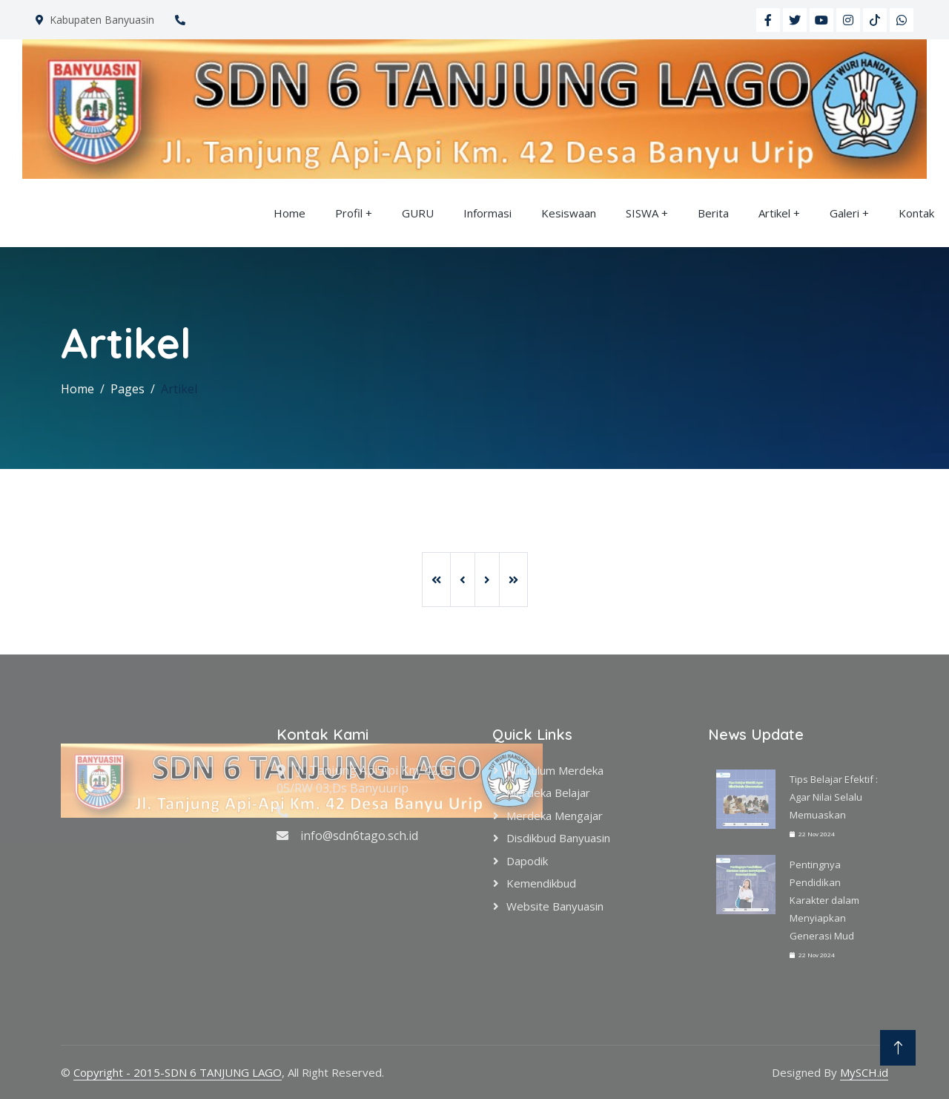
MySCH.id (864, 1072)
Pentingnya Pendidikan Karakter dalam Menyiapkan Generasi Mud (824, 900)
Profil (349, 213)
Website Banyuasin (555, 906)
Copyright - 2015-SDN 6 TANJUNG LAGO (177, 1072)
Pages (127, 389)
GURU (418, 213)
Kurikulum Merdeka (555, 770)
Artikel (774, 213)
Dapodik (527, 860)
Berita (713, 213)
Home (289, 213)
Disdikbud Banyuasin (558, 837)
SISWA (642, 213)
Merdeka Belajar (548, 792)
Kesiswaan (568, 213)
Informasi (487, 213)
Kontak (916, 213)
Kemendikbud (541, 883)
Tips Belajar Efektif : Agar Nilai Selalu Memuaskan (834, 796)
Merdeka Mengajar (554, 815)
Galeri (844, 213)
